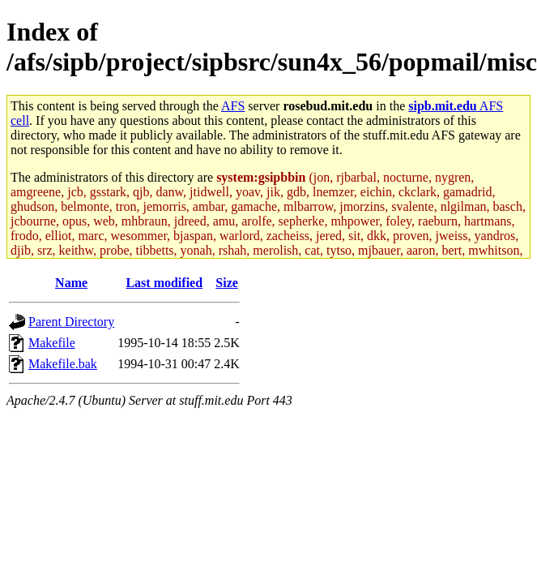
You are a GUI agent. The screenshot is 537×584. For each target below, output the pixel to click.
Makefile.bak (62, 364)
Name (71, 283)
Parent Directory (71, 321)
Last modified (164, 283)
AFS (233, 106)
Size (226, 283)
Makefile (51, 343)
